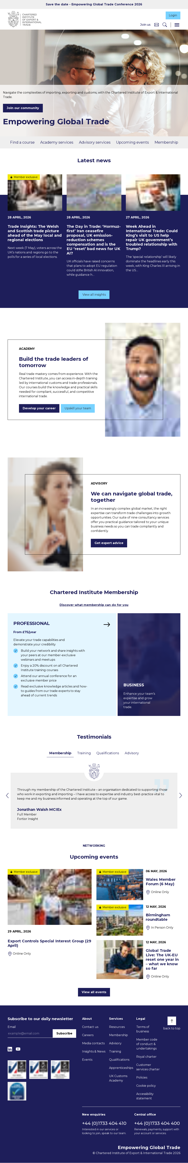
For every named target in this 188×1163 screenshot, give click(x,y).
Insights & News (93, 1051)
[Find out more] (61, 665)
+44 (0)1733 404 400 (157, 1123)
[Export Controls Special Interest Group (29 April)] (50, 912)
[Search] (164, 25)
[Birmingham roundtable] (138, 920)
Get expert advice (109, 543)
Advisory (132, 753)
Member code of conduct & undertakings (146, 1044)
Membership (166, 142)
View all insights (94, 295)
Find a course (22, 142)
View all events (94, 992)
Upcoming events (132, 142)
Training (84, 753)
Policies (141, 1077)
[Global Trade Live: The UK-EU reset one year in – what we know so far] (138, 959)
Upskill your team (78, 408)
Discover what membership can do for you (94, 605)
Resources (117, 1027)
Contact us (90, 1027)
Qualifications (107, 753)
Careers (87, 1035)
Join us (145, 25)
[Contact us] (156, 25)
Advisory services (95, 142)
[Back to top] (172, 1021)
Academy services (56, 142)
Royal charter (146, 1056)
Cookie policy (146, 1085)
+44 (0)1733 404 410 (104, 1123)
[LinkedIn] (10, 1049)
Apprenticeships (121, 1068)
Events (87, 1059)
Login (172, 15)
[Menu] (176, 25)
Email (12, 1027)
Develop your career (39, 408)
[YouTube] (18, 1049)
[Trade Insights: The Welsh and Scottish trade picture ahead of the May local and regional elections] (35, 217)
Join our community (23, 108)
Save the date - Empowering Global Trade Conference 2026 (94, 4)
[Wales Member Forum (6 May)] (138, 884)
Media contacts (93, 1043)
